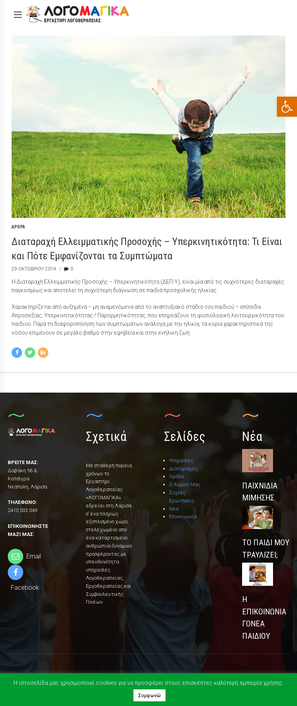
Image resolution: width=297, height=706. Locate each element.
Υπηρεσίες (181, 460)
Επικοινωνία (182, 516)
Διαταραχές (183, 468)
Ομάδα (176, 476)
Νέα (174, 509)
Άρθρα (18, 227)
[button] (287, 107)
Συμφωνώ (149, 695)
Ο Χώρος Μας (184, 484)
